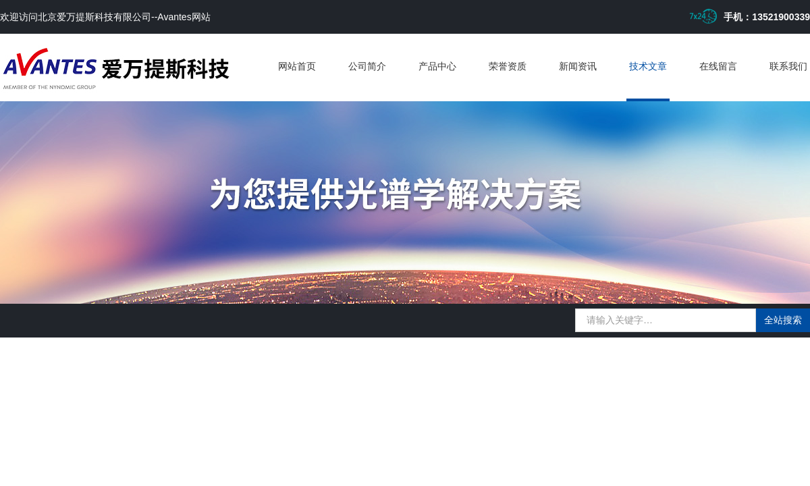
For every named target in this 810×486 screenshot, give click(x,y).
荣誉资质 (507, 66)
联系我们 (788, 66)
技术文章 (648, 66)
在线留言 (718, 66)
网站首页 (297, 66)
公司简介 (367, 66)
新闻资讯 (578, 66)
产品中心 (437, 66)
